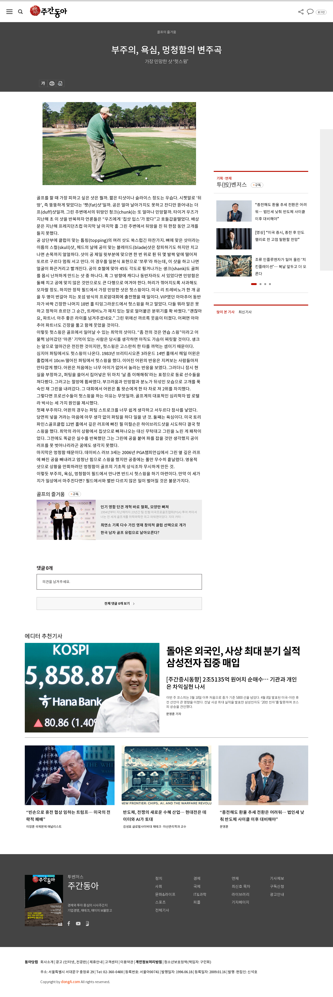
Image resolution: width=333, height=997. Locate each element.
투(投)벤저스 (232, 184)
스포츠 (160, 902)
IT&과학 (199, 894)
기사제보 (277, 878)
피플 (197, 902)
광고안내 (277, 894)
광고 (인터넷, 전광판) (71, 962)
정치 (158, 878)
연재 (235, 878)
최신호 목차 (241, 886)
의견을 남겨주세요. (56, 581)
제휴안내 (96, 962)
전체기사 (162, 910)
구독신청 (277, 886)
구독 (76, 494)
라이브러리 (240, 894)
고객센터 (111, 962)
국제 (197, 886)
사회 (158, 886)
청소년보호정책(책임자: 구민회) (187, 962)
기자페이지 (240, 902)
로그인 (321, 12)
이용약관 (126, 962)
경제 (197, 878)
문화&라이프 (165, 894)
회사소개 (47, 962)
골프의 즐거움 (51, 494)
